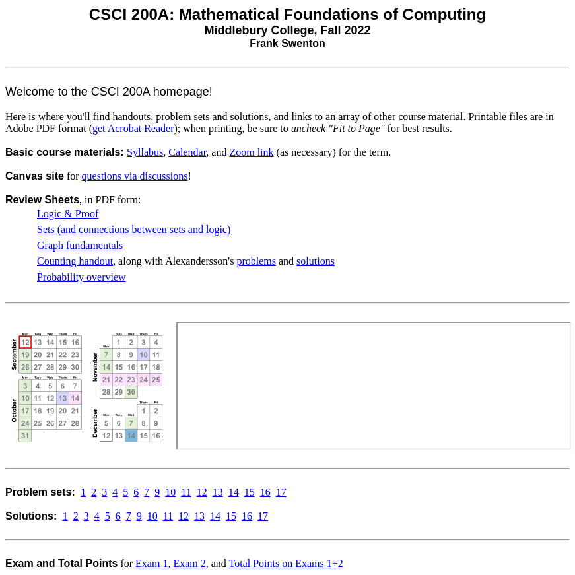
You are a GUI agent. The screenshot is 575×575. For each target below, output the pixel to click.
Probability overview (81, 277)
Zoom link (251, 152)
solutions (315, 261)
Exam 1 (151, 563)
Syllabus (145, 152)
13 (218, 492)
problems (256, 261)
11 (186, 492)
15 (249, 492)
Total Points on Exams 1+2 (286, 563)
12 (202, 492)
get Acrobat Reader (133, 128)
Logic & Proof (67, 213)
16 (265, 492)
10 (170, 492)
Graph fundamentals (80, 245)
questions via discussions (135, 176)
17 (281, 492)
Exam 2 (189, 563)
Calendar (187, 152)
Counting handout (75, 261)
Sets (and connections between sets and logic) (133, 229)
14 (233, 492)
